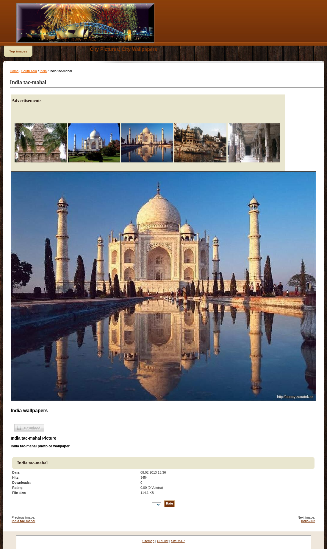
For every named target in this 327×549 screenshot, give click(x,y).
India (43, 71)
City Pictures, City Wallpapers (123, 49)
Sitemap (148, 541)
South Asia (29, 71)
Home (14, 71)
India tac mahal (23, 521)
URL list (162, 541)
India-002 (308, 521)
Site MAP (178, 541)
